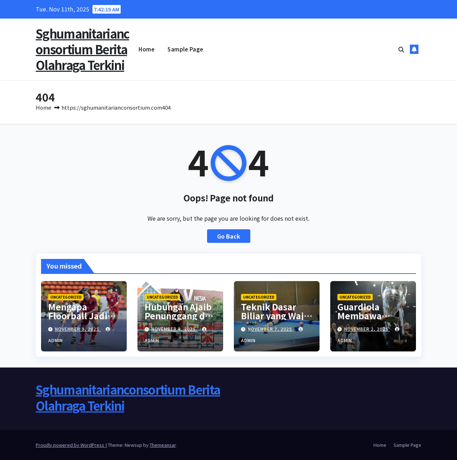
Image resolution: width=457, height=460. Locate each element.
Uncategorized (65, 297)
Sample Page (185, 49)
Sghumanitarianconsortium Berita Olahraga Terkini (82, 49)
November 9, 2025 (78, 329)
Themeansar (163, 444)
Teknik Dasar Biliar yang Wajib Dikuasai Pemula (276, 315)
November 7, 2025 (270, 329)
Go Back (228, 236)
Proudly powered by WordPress (70, 444)
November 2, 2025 (367, 329)
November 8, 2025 (174, 329)
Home (147, 49)
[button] (401, 49)
